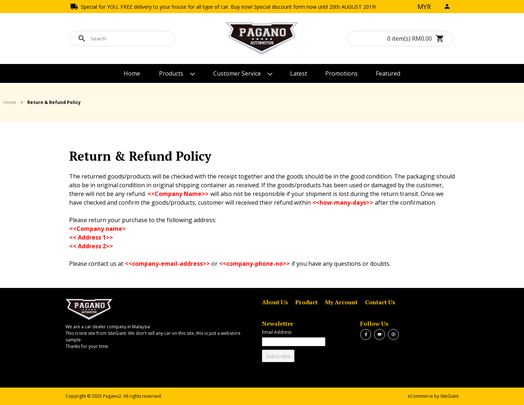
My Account (341, 302)
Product (306, 302)
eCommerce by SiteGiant (433, 396)
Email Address (276, 332)
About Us (275, 302)
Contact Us (380, 302)
